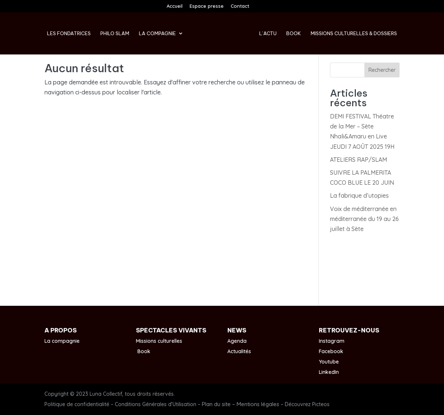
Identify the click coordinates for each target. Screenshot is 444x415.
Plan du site (216, 404)
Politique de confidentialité (76, 404)
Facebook (331, 351)
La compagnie (157, 33)
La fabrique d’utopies (359, 195)
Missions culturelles (159, 341)
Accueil (175, 6)
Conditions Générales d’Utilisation (155, 404)
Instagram (331, 341)
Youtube (329, 361)
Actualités (239, 351)
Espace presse (207, 6)
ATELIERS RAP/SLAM (358, 159)
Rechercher (381, 70)
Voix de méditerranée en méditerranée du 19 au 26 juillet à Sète (364, 218)
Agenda (237, 341)
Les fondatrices (69, 33)
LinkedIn (329, 372)
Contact (240, 6)
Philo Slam (114, 33)
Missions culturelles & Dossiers (354, 33)
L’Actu (268, 33)
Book (293, 33)
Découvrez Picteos (307, 404)
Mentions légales (258, 404)
